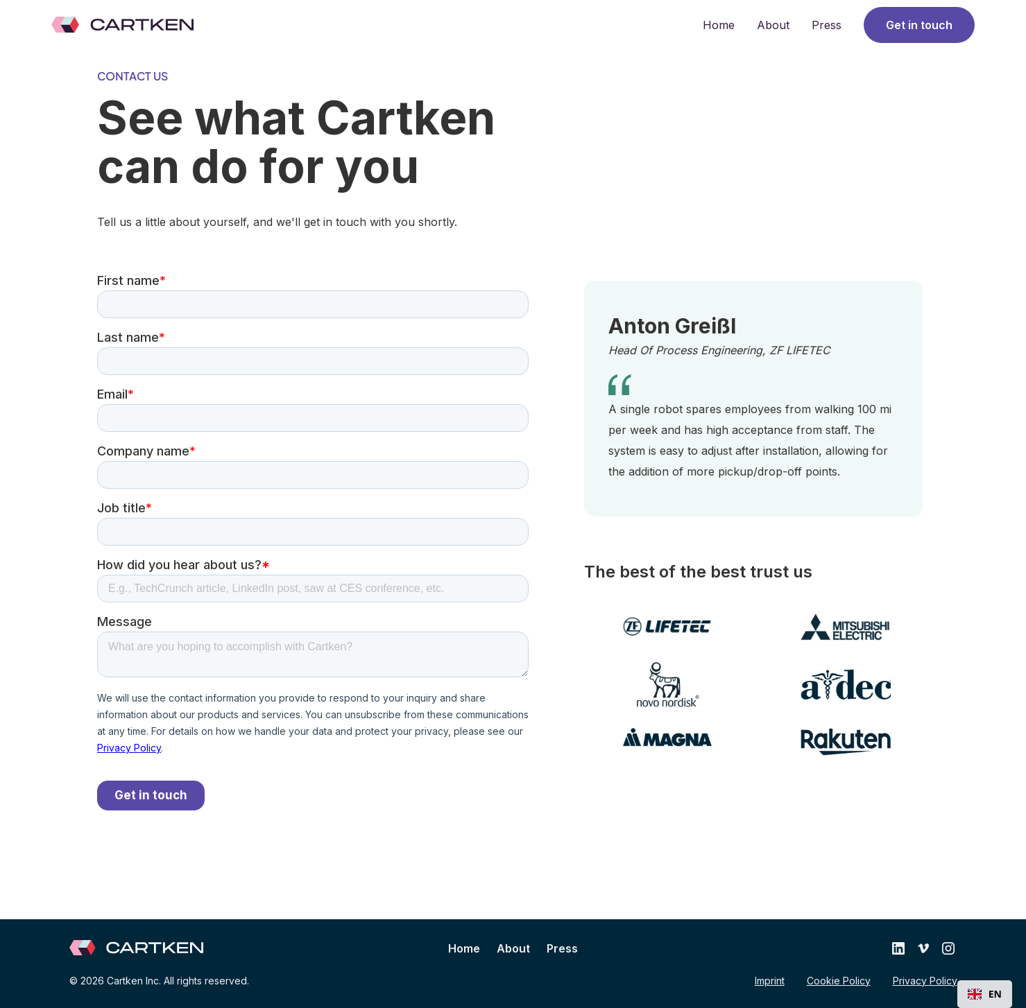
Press (826, 25)
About (773, 25)
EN (985, 993)
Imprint (770, 981)
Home (719, 25)
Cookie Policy (839, 981)
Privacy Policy (925, 981)
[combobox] (984, 994)
